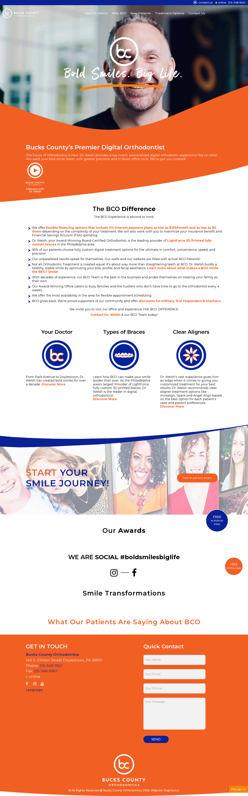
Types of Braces (124, 332)
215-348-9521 (236, 2)
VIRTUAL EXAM (234, 566)
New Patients (141, 12)
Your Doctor (57, 332)
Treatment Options (169, 12)
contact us (206, 2)
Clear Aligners (191, 332)
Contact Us (196, 12)
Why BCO (119, 12)
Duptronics (171, 790)
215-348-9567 (46, 671)
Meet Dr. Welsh (96, 12)
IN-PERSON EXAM (217, 520)
